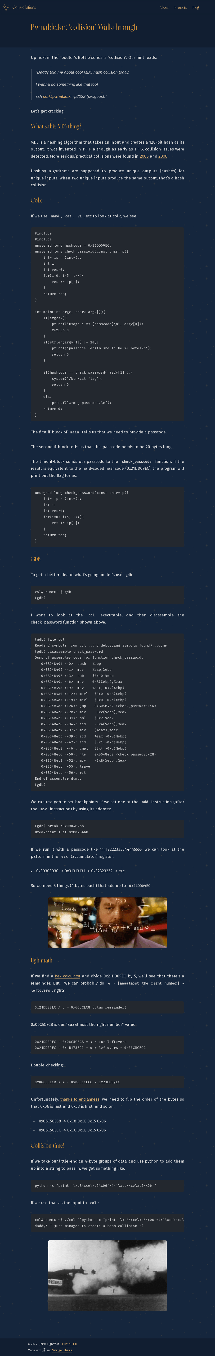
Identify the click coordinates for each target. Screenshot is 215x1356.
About (164, 7)
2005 (144, 156)
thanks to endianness (79, 1099)
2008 (162, 156)
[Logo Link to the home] (19, 8)
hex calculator (67, 976)
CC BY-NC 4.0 (68, 1344)
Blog (196, 7)
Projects (181, 7)
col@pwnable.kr (57, 96)
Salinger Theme (62, 1350)
